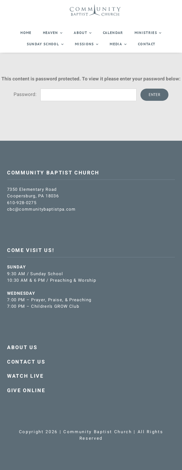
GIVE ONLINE (26, 390)
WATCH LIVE (25, 376)
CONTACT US (26, 362)
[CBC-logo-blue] (95, 6)
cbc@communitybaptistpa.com (41, 209)
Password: (75, 94)
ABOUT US (22, 347)
